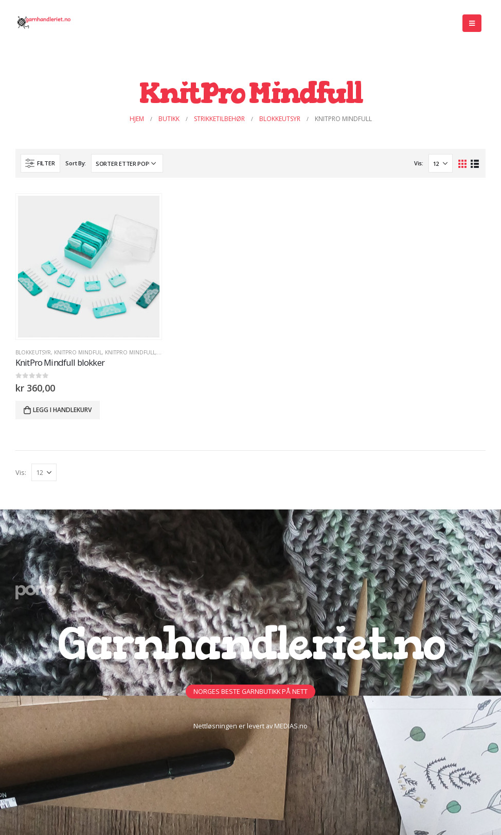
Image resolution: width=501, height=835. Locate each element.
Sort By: (75, 163)
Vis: (418, 163)
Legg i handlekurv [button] (62, 409)
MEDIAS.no (291, 726)
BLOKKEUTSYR (33, 352)
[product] (88, 266)
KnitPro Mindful (78, 352)
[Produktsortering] (127, 163)
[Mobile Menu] (471, 23)
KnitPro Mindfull (130, 352)
